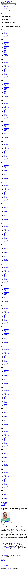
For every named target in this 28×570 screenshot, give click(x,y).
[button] (1, 2)
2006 (2, 428)
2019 (2, 162)
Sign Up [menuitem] (10, 2)
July (5, 48)
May (5, 51)
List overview (5, 502)
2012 (2, 305)
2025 (2, 39)
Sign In (6, 7)
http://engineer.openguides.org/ (8, 547)
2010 (2, 346)
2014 (2, 264)
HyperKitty (9, 568)
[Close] (1, 13)
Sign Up (6, 8)
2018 (2, 182)
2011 (2, 326)
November (6, 43)
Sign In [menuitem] (4, 2)
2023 (2, 80)
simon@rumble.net (16, 543)
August (5, 47)
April (5, 32)
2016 (2, 223)
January (5, 36)
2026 (2, 29)
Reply (3, 560)
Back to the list (5, 565)
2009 (2, 367)
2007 (2, 408)
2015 (2, 244)
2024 (2, 59)
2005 (2, 449)
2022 (2, 100)
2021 (2, 121)
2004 (2, 469)
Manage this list (8, 10)
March (5, 33)
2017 (2, 203)
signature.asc (7, 555)
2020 (2, 141)
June (5, 50)
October (5, 44)
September (6, 46)
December (6, 42)
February (6, 35)
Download (4, 503)
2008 (2, 387)
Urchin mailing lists (7, 1)
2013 (2, 285)
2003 (2, 490)
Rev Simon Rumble (5, 521)
